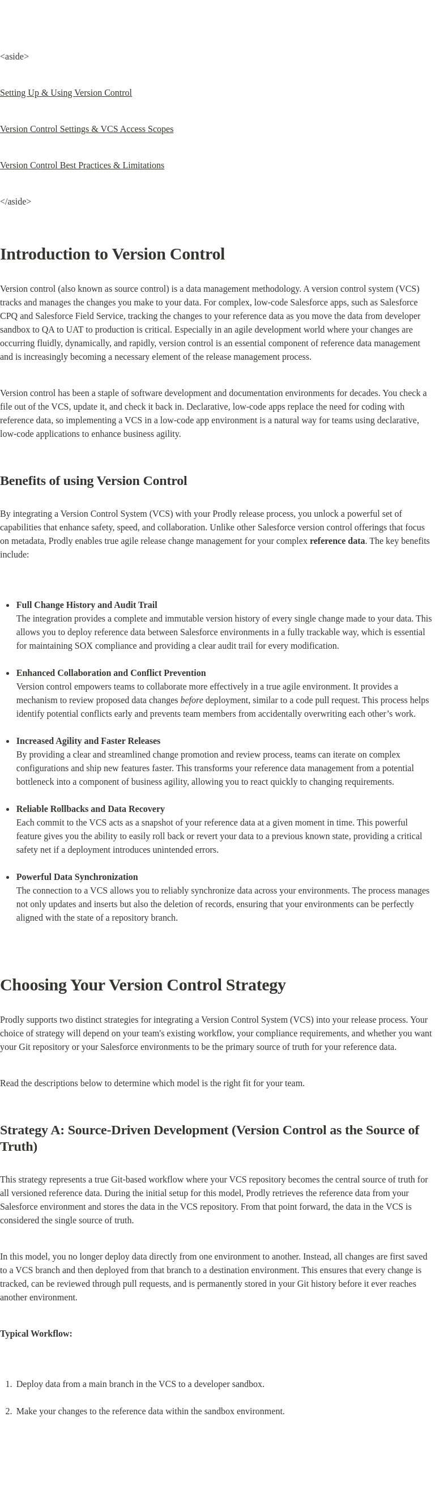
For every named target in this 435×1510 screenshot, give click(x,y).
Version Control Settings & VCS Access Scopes (86, 129)
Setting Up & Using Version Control (66, 92)
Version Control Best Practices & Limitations (82, 165)
